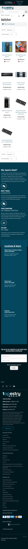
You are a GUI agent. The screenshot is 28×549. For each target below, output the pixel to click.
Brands (4, 503)
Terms (4, 462)
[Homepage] (7, 8)
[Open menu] (26, 11)
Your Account (6, 441)
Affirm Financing (7, 469)
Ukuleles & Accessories (8, 484)
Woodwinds (5, 492)
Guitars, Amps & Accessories (10, 482)
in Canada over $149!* (8, 2)
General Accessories (8, 498)
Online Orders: (6, 401)
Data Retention (6, 474)
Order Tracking (6, 437)
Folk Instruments (7, 486)
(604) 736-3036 (9, 406)
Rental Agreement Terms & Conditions (12, 464)
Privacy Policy (6, 460)
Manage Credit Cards (8, 448)
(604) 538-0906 (10, 404)
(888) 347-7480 (15, 401)
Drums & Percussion (8, 496)
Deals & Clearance (7, 480)
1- (11, 401)
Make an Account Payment (9, 445)
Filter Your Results (8, 24)
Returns (5, 458)
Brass (4, 490)
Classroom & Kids (7, 494)
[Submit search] (2, 12)
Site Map (24, 536)
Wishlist (5, 439)
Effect (2, 15)
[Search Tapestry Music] (13, 11)
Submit (14, 368)
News (4, 505)
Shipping (5, 455)
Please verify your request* (14, 364)
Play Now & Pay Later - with (20, 3)
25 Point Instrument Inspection (11, 450)
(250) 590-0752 (9, 409)
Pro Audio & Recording (8, 488)
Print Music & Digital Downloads (11, 500)
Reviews (5, 507)
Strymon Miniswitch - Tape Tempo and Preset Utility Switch (21, 112)
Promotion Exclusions (8, 472)
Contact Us (8, 428)
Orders (4, 443)
